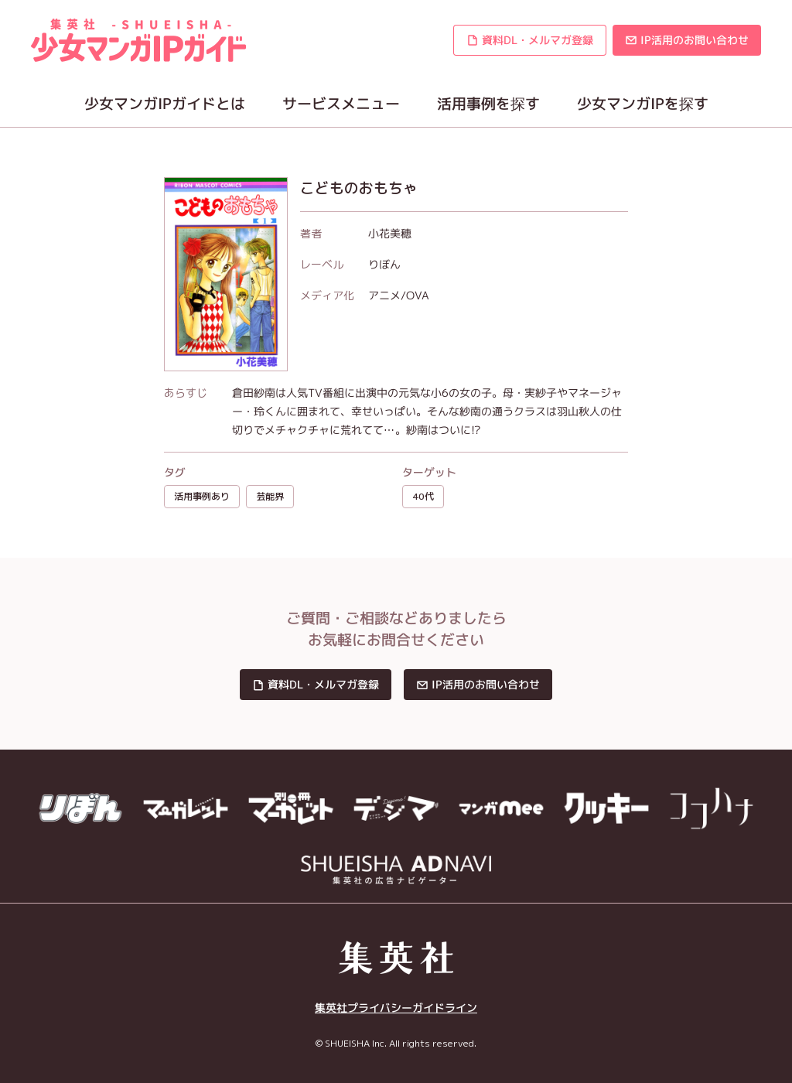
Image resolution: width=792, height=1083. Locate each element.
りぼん (384, 264)
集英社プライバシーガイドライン (396, 1007)
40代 (423, 496)
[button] (529, 40)
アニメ (384, 295)
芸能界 (270, 496)
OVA (417, 295)
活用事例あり (202, 496)
